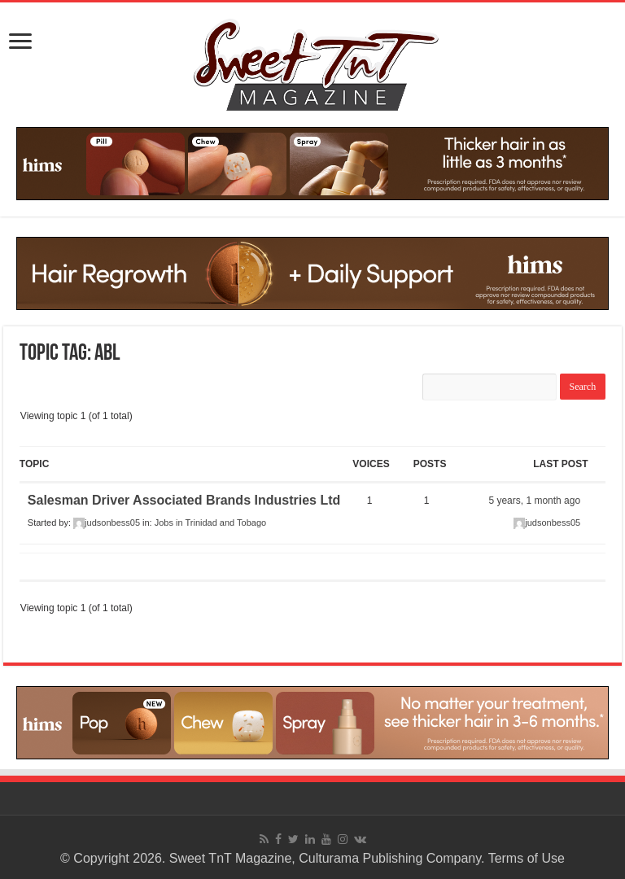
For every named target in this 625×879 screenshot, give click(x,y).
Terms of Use (526, 858)
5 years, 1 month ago (534, 500)
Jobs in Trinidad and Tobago (210, 522)
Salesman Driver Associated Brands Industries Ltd (184, 500)
